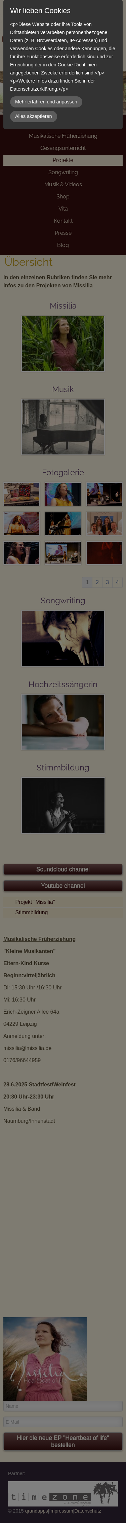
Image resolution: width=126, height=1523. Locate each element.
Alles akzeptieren (33, 116)
